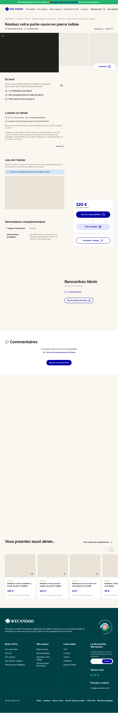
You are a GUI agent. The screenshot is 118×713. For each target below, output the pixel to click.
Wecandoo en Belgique (15, 665)
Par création (10, 657)
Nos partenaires (43, 653)
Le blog (67, 653)
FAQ (65, 649)
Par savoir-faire (11, 649)
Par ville (8, 653)
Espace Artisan (70, 665)
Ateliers (19, 19)
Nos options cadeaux (14, 661)
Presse (66, 657)
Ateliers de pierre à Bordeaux (44, 19)
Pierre (27, 19)
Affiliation (68, 661)
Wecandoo (9, 19)
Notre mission (42, 649)
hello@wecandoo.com (100, 688)
